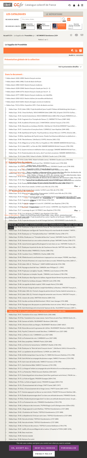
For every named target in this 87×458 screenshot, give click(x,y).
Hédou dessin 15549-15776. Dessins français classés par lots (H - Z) (28, 92)
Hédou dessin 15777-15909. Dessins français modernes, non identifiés (29, 95)
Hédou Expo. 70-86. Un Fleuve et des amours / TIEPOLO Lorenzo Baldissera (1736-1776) (38, 426)
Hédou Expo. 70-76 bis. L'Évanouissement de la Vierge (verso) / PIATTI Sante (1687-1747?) (38, 389)
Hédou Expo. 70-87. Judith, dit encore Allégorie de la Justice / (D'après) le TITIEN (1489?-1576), (40, 429)
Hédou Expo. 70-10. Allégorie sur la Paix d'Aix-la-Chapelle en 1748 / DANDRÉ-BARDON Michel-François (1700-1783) (43, 143)
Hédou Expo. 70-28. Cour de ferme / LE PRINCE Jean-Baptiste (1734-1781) (33, 213)
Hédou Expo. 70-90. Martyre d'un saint (21, 439)
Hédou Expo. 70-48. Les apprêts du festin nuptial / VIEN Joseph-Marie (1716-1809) (36, 284)
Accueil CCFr (7, 35)
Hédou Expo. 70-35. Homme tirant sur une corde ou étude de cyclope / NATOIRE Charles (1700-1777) (42, 240)
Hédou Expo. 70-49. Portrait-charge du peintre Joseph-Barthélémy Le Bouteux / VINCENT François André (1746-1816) (43, 288)
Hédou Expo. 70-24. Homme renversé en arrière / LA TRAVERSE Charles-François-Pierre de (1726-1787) (43, 197)
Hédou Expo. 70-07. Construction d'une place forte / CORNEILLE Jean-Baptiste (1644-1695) (39, 129)
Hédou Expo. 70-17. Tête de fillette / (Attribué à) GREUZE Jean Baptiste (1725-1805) (36, 173)
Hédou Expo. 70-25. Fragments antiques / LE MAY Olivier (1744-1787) (31, 200)
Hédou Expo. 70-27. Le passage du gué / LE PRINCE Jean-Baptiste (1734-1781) (35, 210)
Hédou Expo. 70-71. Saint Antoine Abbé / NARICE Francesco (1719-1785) (32, 365)
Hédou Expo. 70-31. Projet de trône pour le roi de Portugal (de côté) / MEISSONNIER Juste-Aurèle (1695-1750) (43, 224)
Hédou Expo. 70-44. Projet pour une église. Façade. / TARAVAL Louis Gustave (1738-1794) (38, 271)
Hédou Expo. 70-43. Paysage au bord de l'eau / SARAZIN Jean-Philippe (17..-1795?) (36, 267)
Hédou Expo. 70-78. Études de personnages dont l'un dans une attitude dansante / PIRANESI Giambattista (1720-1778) (43, 395)
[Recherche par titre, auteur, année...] (41, 19)
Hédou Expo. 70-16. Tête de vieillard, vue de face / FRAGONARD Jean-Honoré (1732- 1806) (38, 170)
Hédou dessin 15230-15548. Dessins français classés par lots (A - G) (28, 88)
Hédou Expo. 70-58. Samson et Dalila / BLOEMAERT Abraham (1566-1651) (33, 321)
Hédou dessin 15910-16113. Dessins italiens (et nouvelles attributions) (29, 98)
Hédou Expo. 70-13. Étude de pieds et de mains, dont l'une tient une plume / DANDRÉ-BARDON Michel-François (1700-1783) (43, 153)
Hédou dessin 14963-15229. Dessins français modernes (24, 85)
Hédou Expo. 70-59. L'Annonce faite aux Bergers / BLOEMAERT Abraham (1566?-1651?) (37, 325)
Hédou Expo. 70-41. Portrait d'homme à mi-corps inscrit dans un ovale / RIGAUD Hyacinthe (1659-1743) (43, 261)
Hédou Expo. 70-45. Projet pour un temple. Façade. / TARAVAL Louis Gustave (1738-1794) (38, 274)
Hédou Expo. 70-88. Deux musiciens (20, 432)
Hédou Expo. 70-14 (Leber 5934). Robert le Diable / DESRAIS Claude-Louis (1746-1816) (37, 156)
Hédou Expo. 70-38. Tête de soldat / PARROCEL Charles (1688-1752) (31, 251)
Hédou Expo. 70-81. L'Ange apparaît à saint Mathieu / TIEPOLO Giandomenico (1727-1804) (39, 409)
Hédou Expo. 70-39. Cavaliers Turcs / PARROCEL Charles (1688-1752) (31, 254)
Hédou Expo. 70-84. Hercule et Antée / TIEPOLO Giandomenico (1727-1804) (34, 419)
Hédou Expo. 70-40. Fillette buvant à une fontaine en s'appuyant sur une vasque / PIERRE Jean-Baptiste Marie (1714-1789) (43, 257)
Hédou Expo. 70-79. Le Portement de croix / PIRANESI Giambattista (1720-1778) (35, 402)
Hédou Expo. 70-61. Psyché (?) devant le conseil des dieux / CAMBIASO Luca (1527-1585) (38, 331)
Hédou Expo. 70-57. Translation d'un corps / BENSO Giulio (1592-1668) (32, 315)
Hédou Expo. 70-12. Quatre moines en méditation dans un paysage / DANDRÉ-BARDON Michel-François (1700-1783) (43, 150)
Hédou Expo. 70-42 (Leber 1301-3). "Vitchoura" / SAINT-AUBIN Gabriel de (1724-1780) (37, 264)
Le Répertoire (54, 14)
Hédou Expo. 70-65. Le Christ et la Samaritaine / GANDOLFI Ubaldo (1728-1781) (35, 345)
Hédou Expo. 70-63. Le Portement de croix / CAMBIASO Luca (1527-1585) (33, 338)
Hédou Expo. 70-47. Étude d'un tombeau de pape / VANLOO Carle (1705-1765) (34, 281)
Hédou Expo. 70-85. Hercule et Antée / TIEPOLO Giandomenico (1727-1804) (34, 422)
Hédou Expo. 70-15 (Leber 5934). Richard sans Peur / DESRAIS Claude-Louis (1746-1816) (38, 163)
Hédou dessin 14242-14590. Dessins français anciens (23, 78)
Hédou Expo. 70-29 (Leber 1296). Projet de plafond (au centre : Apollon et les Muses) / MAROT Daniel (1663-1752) (43, 217)
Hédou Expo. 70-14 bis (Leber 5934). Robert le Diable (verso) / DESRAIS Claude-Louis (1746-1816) (41, 160)
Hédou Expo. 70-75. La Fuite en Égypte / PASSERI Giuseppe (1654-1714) (32, 379)
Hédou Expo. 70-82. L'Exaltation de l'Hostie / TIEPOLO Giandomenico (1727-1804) (36, 412)
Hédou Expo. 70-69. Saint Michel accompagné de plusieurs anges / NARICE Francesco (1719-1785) (41, 358)
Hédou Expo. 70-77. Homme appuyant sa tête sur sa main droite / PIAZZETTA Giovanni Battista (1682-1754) (43, 392)
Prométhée (28, 35)
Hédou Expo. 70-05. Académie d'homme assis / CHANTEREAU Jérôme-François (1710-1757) (39, 123)
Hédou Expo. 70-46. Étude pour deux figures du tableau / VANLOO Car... (43, 277)
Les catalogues (16, 14)
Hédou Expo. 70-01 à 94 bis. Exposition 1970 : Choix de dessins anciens (29, 105)
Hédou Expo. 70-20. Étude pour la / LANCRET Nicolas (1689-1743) (39, 183)
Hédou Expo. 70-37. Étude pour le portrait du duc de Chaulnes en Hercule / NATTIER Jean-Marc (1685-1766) (43, 247)
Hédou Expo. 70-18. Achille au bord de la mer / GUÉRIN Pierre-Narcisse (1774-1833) (36, 176)
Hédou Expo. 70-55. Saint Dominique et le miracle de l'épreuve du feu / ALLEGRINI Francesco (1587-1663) (43, 308)
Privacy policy (43, 454)
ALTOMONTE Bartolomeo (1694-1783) (50, 35)
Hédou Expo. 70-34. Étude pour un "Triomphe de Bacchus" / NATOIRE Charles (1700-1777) (38, 234)
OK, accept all (20, 448)
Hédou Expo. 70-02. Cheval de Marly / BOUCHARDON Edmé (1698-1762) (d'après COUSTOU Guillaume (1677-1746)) (43, 112)
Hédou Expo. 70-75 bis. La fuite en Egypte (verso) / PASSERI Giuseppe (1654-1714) (36, 382)
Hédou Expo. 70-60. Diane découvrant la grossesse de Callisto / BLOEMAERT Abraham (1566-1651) (41, 328)
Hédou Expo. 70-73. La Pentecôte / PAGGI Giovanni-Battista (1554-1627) (33, 372)
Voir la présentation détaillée (69, 67)
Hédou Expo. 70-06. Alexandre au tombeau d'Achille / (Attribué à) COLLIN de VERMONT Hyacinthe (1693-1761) (43, 126)
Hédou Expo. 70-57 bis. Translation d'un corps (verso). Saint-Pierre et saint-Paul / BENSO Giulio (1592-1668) (43, 318)
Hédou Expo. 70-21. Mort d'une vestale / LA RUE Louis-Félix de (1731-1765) (33, 187)
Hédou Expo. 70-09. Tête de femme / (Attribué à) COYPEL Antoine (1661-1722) (34, 139)
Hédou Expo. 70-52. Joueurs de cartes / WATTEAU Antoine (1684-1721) (32, 298)
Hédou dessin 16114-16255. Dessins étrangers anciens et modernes (28, 102)
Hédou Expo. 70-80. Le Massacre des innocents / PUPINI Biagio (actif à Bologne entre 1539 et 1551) (42, 405)
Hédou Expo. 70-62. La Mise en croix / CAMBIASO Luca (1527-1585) (31, 335)
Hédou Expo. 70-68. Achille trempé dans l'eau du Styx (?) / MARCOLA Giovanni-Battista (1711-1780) (42, 355)
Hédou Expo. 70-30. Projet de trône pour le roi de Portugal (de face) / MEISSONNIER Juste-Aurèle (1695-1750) (43, 220)
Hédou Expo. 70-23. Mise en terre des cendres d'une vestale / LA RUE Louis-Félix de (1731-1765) (40, 193)
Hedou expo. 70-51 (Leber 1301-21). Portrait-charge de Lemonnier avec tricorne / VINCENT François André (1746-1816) (43, 294)
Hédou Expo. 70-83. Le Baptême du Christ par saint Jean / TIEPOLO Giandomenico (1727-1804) (40, 416)
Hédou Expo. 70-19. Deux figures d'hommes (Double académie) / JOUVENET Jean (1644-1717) (40, 180)
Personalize (68, 448)
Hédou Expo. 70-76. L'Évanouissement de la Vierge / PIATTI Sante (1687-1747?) (35, 385)
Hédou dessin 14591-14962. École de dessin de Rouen (23, 81)
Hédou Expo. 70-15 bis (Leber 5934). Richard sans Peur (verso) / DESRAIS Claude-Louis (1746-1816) (41, 166)
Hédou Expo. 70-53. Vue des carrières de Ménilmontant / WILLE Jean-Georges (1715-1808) (38, 301)
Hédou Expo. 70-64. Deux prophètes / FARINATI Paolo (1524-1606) (30, 341)
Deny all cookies (45, 448)
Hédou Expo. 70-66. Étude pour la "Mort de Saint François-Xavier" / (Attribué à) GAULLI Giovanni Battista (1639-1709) (43, 348)
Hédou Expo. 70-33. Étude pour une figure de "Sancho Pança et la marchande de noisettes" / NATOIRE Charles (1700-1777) (43, 230)
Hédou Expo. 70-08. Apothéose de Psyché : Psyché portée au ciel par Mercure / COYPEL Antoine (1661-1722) (43, 133)
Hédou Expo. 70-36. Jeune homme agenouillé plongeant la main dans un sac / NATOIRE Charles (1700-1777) (43, 244)
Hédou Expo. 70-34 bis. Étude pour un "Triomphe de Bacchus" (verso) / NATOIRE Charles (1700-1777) (42, 237)
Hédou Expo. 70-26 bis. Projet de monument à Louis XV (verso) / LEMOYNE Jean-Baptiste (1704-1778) (42, 207)
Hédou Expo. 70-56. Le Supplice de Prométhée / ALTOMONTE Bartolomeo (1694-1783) (37, 311)
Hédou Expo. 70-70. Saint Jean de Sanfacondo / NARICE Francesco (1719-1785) (35, 362)
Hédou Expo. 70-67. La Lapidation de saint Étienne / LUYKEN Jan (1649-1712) (34, 352)
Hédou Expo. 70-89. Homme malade (21, 436)
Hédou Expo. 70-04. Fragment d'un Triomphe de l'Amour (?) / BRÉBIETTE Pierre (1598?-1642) (39, 119)
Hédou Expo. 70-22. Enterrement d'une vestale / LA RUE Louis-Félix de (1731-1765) (36, 190)
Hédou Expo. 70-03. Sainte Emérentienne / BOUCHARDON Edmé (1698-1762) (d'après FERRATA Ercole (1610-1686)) (43, 116)
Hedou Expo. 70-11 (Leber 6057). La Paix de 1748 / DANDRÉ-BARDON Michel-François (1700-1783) (41, 146)
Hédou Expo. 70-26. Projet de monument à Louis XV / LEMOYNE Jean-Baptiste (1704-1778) (39, 203)
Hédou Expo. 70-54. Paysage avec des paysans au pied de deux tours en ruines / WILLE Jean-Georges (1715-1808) (43, 304)
